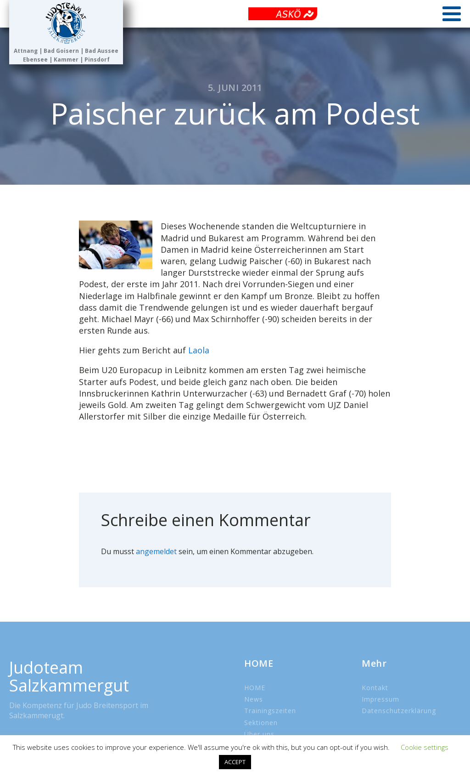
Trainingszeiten (270, 710)
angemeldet (156, 551)
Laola (198, 350)
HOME (254, 687)
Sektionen (261, 722)
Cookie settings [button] (424, 747)
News (253, 699)
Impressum (380, 699)
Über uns (259, 734)
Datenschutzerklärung (399, 710)
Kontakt (375, 687)
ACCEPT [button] (235, 762)
